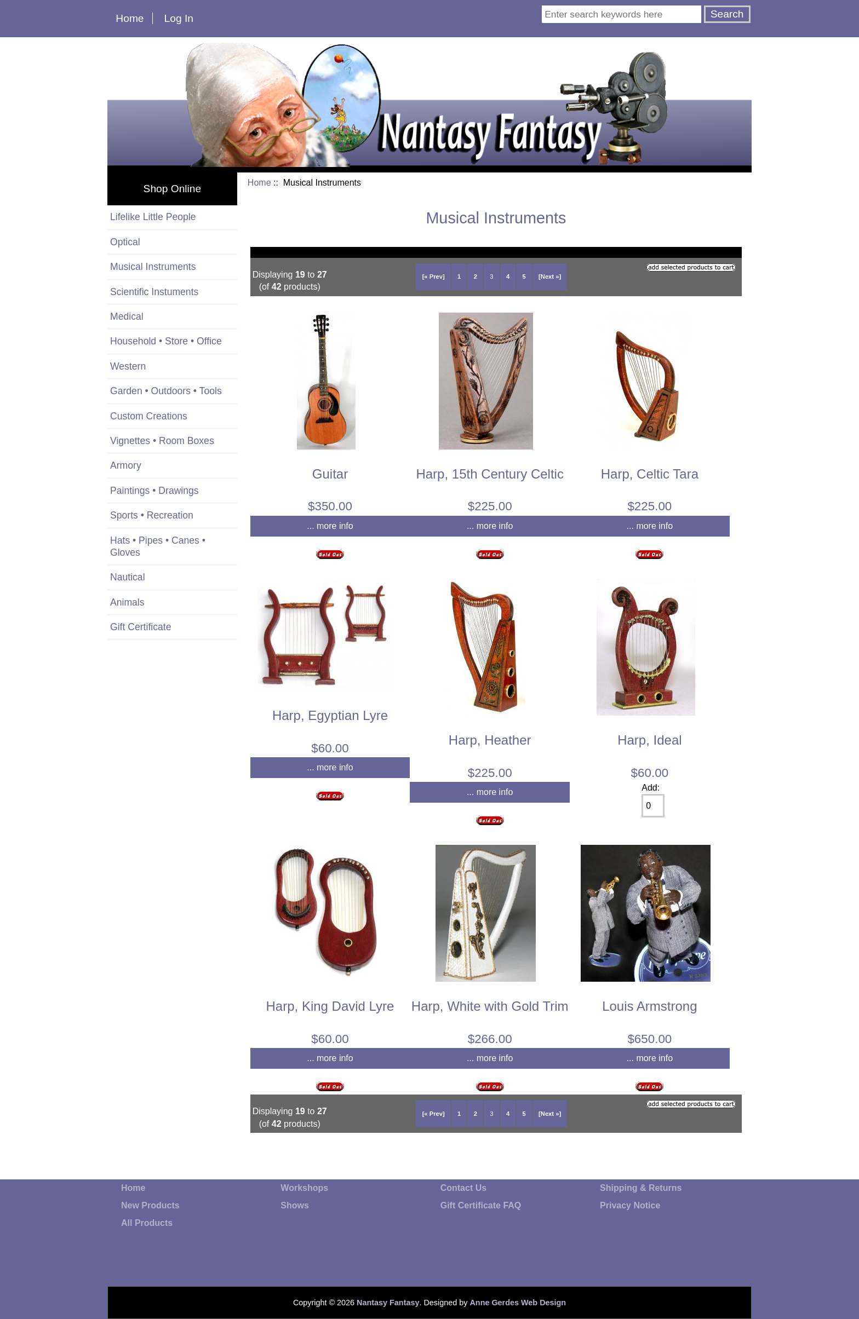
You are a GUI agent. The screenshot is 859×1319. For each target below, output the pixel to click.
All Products (147, 1223)
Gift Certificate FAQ (481, 1205)
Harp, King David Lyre (330, 1006)
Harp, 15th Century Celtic (489, 473)
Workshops (304, 1188)
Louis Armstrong (649, 1006)
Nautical (127, 577)
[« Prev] (433, 276)
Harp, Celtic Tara (649, 473)
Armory (125, 465)
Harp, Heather (490, 740)
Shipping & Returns (641, 1188)
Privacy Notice (630, 1205)
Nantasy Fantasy (388, 1302)
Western (128, 366)
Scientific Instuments (154, 291)
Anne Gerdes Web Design (517, 1302)
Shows (294, 1205)
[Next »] (550, 276)
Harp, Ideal (649, 740)
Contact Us (463, 1188)
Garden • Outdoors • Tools (166, 390)
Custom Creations (148, 416)
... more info (330, 526)
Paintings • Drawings (154, 490)
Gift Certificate (140, 626)
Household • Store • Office (166, 341)
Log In (178, 18)
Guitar (330, 473)
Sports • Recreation (151, 515)
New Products (150, 1205)
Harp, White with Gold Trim (490, 1006)
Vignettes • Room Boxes (162, 440)
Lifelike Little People (153, 216)
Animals (127, 602)
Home (130, 18)
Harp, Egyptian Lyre (330, 715)
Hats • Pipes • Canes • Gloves (157, 546)
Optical (125, 242)
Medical (127, 316)
